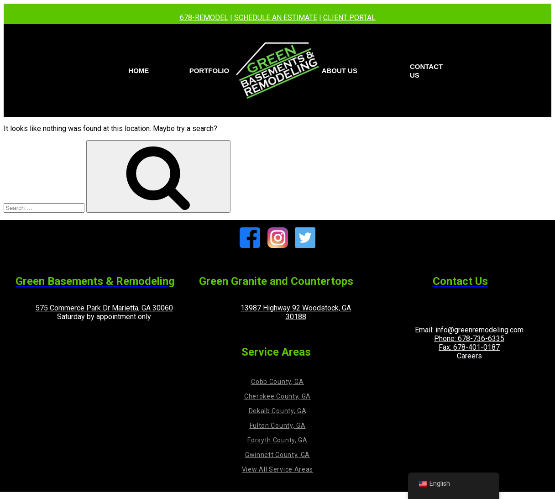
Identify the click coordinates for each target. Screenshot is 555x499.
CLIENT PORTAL (349, 17)
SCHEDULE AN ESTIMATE (275, 17)
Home (138, 70)
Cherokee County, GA (277, 396)
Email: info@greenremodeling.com (469, 330)
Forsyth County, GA (277, 440)
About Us (339, 70)
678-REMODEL (204, 17)
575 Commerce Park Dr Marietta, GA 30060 (104, 308)
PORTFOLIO (209, 70)
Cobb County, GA (277, 381)
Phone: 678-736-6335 (469, 338)
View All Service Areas (277, 469)
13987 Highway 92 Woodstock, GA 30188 (296, 312)
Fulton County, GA (278, 425)
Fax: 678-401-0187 (469, 347)
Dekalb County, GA (278, 411)
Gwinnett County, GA (277, 454)
